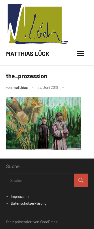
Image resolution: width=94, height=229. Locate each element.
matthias (20, 87)
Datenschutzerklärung (28, 203)
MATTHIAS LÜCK (27, 53)
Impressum (20, 196)
